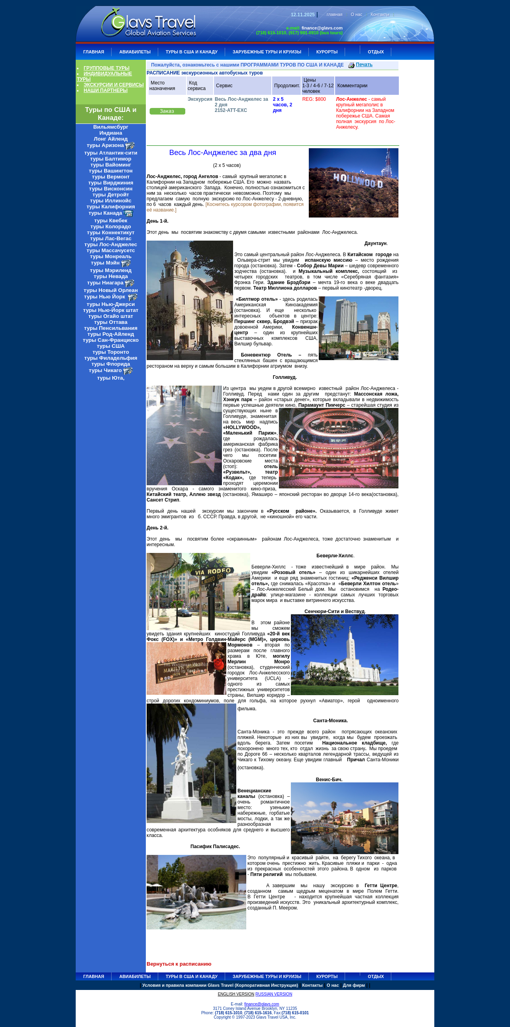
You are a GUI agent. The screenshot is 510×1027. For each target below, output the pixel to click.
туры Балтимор (110, 159)
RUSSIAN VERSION (273, 994)
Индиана (110, 133)
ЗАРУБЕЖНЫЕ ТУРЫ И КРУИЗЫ (267, 51)
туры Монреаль (110, 256)
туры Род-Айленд (111, 334)
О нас (357, 14)
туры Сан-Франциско (111, 340)
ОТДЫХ (376, 51)
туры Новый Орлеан (111, 290)
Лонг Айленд (111, 139)
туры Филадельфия (110, 358)
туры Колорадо (110, 226)
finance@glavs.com (322, 27)
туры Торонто (110, 352)
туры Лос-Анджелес (110, 244)
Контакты (380, 14)
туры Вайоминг (110, 165)
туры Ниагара (105, 283)
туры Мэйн (105, 263)
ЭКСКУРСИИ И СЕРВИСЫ (114, 85)
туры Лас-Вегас (110, 238)
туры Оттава (111, 322)
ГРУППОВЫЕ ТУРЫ (106, 68)
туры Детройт (110, 195)
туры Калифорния (110, 207)
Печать (364, 64)
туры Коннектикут (110, 232)
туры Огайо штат (110, 316)
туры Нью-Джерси (111, 304)
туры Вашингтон (111, 171)
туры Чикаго (105, 370)
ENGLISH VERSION (236, 994)
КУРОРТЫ (326, 51)
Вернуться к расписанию (179, 964)
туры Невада (111, 276)
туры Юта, (111, 378)
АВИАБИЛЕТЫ (135, 51)
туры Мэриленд (110, 270)
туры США (111, 346)
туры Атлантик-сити (110, 153)
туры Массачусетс (110, 250)
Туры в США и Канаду (192, 51)
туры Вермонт (111, 177)
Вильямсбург (110, 127)
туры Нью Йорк (105, 297)
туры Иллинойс (110, 201)
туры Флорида (110, 364)
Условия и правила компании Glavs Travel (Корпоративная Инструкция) (220, 985)
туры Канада (105, 213)
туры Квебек (110, 220)
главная (335, 14)
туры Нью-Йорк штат (111, 310)
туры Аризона (105, 145)
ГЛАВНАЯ (93, 51)
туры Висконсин (111, 189)
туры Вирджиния (110, 183)
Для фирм (354, 985)
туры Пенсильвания (110, 328)
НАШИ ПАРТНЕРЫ (106, 90)
